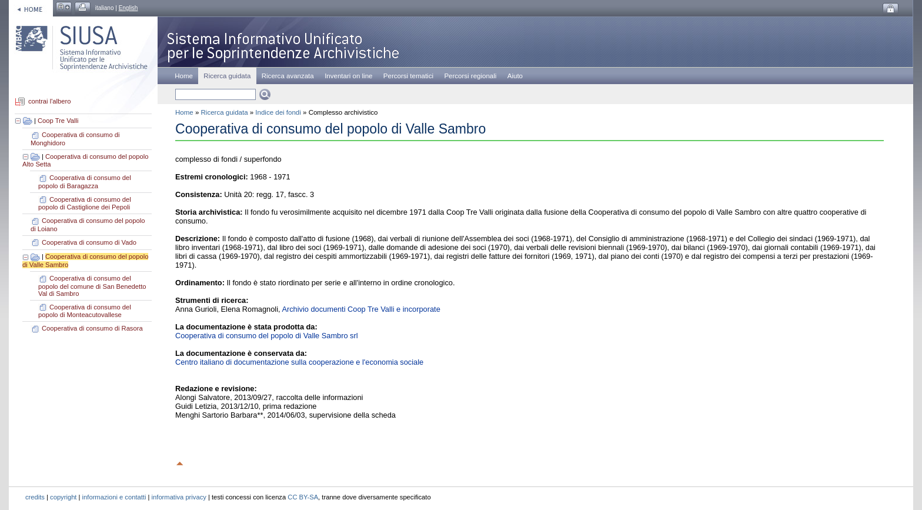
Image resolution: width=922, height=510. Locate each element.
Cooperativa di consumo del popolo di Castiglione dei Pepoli (84, 203)
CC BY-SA (303, 497)
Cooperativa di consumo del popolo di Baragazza (84, 181)
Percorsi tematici (408, 75)
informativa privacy (179, 497)
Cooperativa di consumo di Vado (89, 242)
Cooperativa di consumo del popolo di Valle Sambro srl (266, 335)
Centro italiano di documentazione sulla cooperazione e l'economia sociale (299, 362)
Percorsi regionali (470, 75)
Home (184, 75)
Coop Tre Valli (58, 120)
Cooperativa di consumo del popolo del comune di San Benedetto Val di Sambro (92, 286)
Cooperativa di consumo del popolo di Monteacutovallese (84, 311)
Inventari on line (348, 75)
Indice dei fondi (277, 112)
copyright (63, 497)
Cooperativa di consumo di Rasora (92, 328)
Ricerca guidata (224, 112)
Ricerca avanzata (288, 75)
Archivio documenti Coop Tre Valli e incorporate (361, 309)
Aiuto (515, 75)
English (128, 8)
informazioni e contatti (114, 497)
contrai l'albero (49, 101)
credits (35, 497)
